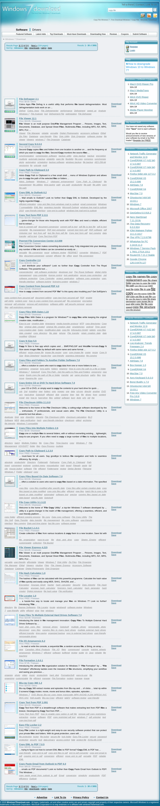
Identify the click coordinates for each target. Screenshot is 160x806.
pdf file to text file (87, 227)
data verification (27, 420)
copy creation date (27, 330)
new (41, 391)
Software (22, 29)
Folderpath (43, 462)
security (33, 740)
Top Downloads (56, 34)
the (93, 398)
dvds (79, 398)
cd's (84, 398)
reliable (45, 133)
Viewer (22, 133)
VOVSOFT (23, 446)
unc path (66, 185)
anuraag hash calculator (43, 588)
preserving (96, 372)
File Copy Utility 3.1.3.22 (32, 502)
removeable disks (97, 627)
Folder (19, 472)
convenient (16, 465)
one (67, 391)
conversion (49, 756)
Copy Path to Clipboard (89, 181)
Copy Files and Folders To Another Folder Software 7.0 (49, 360)
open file (60, 159)
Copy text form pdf (78, 233)
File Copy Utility (79, 517)
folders (54, 369)
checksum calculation (76, 417)
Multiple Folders (29, 443)
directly (88, 391)
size (22, 417)
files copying (20, 523)
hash (39, 420)
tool (46, 114)
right (62, 465)
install (22, 398)
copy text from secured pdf (66, 298)
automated (49, 494)
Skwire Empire (88, 540)
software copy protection (88, 278)
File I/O (56, 649)
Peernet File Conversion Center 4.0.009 (40, 241)
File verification (65, 591)
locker (36, 736)
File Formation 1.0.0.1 (31, 660)
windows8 (61, 607)
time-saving (49, 185)
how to (34, 398)
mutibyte (23, 159)
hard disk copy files (29, 627)
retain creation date (91, 333)
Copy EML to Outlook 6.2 (33, 192)
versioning (24, 165)
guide (81, 653)
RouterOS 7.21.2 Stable (142, 255)
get (71, 375)
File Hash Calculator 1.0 (32, 573)
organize (34, 369)
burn (73, 398)
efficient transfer (26, 633)
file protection (25, 736)
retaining (63, 369)
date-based (24, 498)
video (24, 675)
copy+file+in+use (141, 286)
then (72, 394)
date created (25, 333)
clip (6, 468)
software (66, 398)
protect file (81, 740)
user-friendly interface (35, 210)
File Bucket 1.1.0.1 (29, 528)
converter (83, 252)
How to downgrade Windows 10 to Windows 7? (140, 67)
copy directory (40, 333)
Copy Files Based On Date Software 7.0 (41, 476)
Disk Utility (64, 136)
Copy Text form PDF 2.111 (33, 215)
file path (87, 185)
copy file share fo (135, 299)
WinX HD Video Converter (143, 103)
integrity (39, 417)
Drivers (36, 29)
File (35, 468)
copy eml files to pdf (58, 753)
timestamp (50, 323)
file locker (44, 736)
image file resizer (53, 352)
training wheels (98, 649)
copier (88, 352)
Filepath (76, 465)
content (102, 394)
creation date (38, 323)
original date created (35, 327)
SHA (16, 417)
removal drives (50, 627)
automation (30, 162)
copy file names (136, 276)
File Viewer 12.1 (27, 118)
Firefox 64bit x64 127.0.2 (143, 174)
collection (37, 543)
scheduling (42, 162)
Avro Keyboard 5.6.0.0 (141, 378)
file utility (96, 185)
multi (45, 165)
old (88, 398)
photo (17, 675)
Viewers (30, 139)
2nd (25, 391)
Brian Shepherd (32, 355)
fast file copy (54, 523)
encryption (101, 156)
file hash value (50, 591)
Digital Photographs (69, 133)
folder (32, 446)
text (104, 717)
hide (73, 740)
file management (38, 230)
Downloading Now (98, 34)
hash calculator (63, 585)
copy (65, 352)
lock (40, 740)
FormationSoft (67, 675)
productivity (76, 185)
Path (89, 462)
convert (49, 256)
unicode (37, 165)
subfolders (24, 369)
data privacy (49, 740)
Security (76, 585)
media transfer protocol (67, 323)
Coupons (125, 34)
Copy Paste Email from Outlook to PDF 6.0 (42, 764)
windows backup (73, 162)
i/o (86, 653)
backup (90, 156)
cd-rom (79, 391)
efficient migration (27, 204)
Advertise (42, 797)
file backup (88, 162)
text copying (95, 233)
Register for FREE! (142, 140)
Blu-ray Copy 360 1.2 (30, 683)
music (32, 675)
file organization (27, 540)
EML (21, 759)
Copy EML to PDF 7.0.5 (31, 744)
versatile (54, 133)
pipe (21, 649)
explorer (27, 465)
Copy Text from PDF (47, 236)
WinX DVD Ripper (139, 97)
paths (93, 375)
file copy (79, 159)
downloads (34, 48)
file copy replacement (141, 278)
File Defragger (85, 114)
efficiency (23, 778)
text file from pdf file (57, 233)
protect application (65, 278)
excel (46, 252)
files (99, 375)
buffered (66, 653)
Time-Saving (62, 443)
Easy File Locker (81, 736)
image (86, 678)
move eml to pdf (73, 756)
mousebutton (53, 465)
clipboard (28, 472)
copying (64, 394)
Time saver (100, 327)
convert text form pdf (77, 230)
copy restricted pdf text (64, 717)
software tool (62, 494)
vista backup (79, 156)
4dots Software (26, 181)
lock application (71, 275)
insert (7, 465)
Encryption (24, 585)
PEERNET (73, 252)
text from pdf (39, 233)
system (70, 678)
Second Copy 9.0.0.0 (30, 144)
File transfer (73, 333)
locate (52, 607)
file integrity (10, 423)
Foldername (52, 468)
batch (17, 443)
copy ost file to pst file (141, 296)
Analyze (102, 110)
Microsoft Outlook (70, 207)
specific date (37, 498)
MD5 (16, 420)
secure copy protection (91, 275)
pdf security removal (74, 304)
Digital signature (34, 591)
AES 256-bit (100, 162)
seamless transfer (52, 207)
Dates (40, 330)
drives (88, 394)
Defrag (22, 110)
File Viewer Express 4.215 (33, 547)
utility (22, 610)
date (50, 48)
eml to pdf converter (78, 753)
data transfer (36, 520)
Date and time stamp (37, 523)
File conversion (86, 256)
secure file (55, 736)
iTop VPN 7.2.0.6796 (140, 237)
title (26, 48)
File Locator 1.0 (27, 596)
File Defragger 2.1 (29, 99)
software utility (57, 304)
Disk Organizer (78, 136)
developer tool (65, 272)
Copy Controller (47, 278)
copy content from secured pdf (19, 298)
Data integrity (88, 585)
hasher (50, 585)
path (58, 185)
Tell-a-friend (128, 4)
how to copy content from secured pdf (47, 301)
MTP (82, 323)
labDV (67, 698)
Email (61, 775)
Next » (34, 45)
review (63, 468)
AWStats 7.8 (136, 185)
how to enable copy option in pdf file (59, 714)
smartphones (78, 327)
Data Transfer (21, 520)
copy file (66, 330)
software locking (43, 281)
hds (77, 394)
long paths (45, 369)
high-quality (35, 698)
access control (63, 740)
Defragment (79, 110)
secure (93, 736)
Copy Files (49, 443)
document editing (43, 298)
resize (95, 352)
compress (88, 159)
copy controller (40, 275)
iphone (62, 333)
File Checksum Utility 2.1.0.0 (34, 402)
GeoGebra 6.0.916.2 (140, 212)
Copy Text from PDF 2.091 (33, 702)
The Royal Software (83, 272)
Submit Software (140, 34)
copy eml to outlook (56, 210)
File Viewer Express (60, 565)
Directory (31, 462)
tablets (92, 330)
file (64, 256)
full (90, 465)
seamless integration (75, 355)
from (95, 394)
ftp (31, 165)
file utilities (38, 185)
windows (50, 610)
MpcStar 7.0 (136, 193)
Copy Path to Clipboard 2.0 (34, 170)
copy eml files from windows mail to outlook (58, 204)
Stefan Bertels (74, 468)
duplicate (9, 417)
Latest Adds (41, 34)
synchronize (100, 159)
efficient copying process (28, 517)
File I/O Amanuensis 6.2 (32, 641)
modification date (53, 330)
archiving (87, 420)
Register (134, 46)
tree (104, 375)
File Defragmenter (49, 110)
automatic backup (36, 159)
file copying (91, 355)
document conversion (48, 227)
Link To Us (151, 4)
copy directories (92, 323)
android (89, 327)
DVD (103, 391)
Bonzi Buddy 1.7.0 (139, 382)
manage (78, 678)
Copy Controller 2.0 (30, 260)
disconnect (24, 630)
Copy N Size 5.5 (27, 341)
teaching (23, 656)
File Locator (42, 607)
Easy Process (48, 446)
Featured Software (24, 34)
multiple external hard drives (92, 630)
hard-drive (29, 394)
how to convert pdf (28, 227)
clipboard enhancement (62, 181)
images (60, 391)
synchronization (26, 156)
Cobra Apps (33, 110)
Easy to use (24, 323)
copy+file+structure (133, 310)
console (85, 649)
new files (80, 491)
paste (84, 465)
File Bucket (48, 543)
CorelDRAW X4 (138, 189)
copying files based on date (92, 494)
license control (55, 275)
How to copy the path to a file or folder (87, 369)
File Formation (58, 678)
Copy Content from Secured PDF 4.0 (39, 286)
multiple (59, 446)
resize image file (35, 352)
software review (94, 136)
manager (46, 678)
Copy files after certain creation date (83, 488)
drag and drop (64, 540)
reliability (50, 159)
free (42, 610)
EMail (103, 133)
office (69, 256)
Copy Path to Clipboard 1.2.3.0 (36, 450)
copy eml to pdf (39, 753)
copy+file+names (140, 294)
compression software (46, 156)
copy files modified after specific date (47, 488)
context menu (38, 465)
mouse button (15, 468)
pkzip (21, 162)
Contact (140, 4)
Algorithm (29, 417)
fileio (64, 649)
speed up (91, 110)
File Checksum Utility (55, 417)
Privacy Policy (81, 797)
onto (54, 391)
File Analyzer (37, 114)
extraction (23, 717)
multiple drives (78, 627)
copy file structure (144, 307)
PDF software (95, 230)
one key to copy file (141, 283)
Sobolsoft (35, 372)
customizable (25, 543)
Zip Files (23, 136)
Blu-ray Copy (48, 698)
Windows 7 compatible (27, 423)
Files (55, 136)
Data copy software (61, 517)
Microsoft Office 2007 (141, 208)
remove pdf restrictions (38, 304)
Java (91, 653)
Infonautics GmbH (79, 330)
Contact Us (102, 797)
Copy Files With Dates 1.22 (34, 312)
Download (116, 104)
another (96, 391)
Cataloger (66, 139)
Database (33, 136)
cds (20, 391)
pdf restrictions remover (21, 307)
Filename (87, 468)
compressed (74, 649)
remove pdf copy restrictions (92, 714)
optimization (71, 114)
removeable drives (27, 636)
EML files (38, 207)
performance (66, 110)
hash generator (92, 588)
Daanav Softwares (27, 607)
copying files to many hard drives (59, 630)
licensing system (60, 281)
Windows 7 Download (15, 39)
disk (57, 394)
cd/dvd (57, 398)
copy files (101, 330)
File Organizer (53, 139)
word (75, 256)
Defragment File (56, 114)
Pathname (54, 462)
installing (33, 391)
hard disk (54, 675)
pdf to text (32, 236)
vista (37, 610)
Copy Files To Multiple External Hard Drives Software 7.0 (50, 615)
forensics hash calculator (70, 588)
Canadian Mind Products (37, 649)
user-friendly (45, 136)
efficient (57, 256)
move (21, 378)
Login (132, 50)
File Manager (33, 133)
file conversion (36, 252)
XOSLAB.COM (95, 740)
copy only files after (56, 491)
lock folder (66, 736)
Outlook (33, 778)
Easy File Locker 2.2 (30, 725)
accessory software (89, 133)
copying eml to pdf (33, 756)
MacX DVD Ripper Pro (141, 84)
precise (73, 494)
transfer (65, 375)
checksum (69, 420)
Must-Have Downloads (76, 34)
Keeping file (31, 378)
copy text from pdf (27, 720)
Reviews (113, 34)
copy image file (76, 352)
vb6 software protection (46, 272)
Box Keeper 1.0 (138, 365)
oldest (79, 420)
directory (9, 443)
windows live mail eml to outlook (81, 210)
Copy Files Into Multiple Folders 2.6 (38, 428)
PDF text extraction (56, 230)
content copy (21, 301)
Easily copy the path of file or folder (43, 375)
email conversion (89, 204)
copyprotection (26, 272)
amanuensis (25, 653)
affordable (31, 562)
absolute (9, 462)
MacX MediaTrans (139, 90)
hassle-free (46, 355)
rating (43, 48)
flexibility (69, 159)
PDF (82, 298)
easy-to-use (43, 540)
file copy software (70, 520)
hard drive (43, 398)
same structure (82, 375)
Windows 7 (24, 114)
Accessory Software (81, 565)
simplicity (82, 775)
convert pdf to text (69, 227)
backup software (56, 162)
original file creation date (58, 327)
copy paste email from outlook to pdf (38, 775)
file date (53, 333)
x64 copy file (137, 304)
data (73, 391)
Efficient (32, 336)
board (68, 465)
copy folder (10, 517)
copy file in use (142, 289)
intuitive (39, 565)
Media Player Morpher (141, 110)
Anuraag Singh (38, 585)
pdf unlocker (19, 304)
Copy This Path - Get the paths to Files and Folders (65, 372)
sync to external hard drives (79, 633)
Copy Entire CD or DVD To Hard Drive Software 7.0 (47, 383)
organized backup (56, 633)
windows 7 (40, 139)
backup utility (65, 156)
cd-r (21, 394)
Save (113, 106)
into (27, 398)
